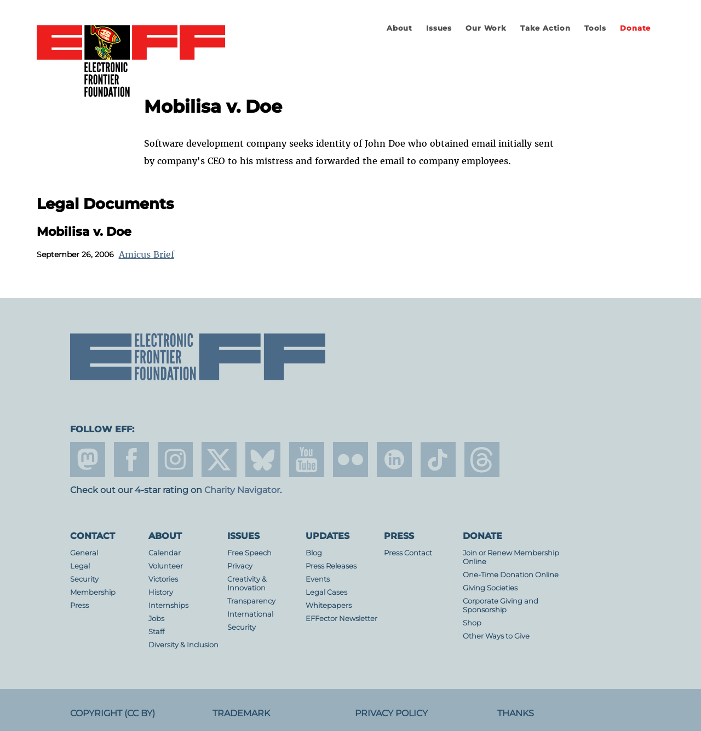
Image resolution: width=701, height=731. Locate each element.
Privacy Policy (391, 713)
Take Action (545, 28)
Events (318, 579)
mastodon (87, 459)
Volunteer (165, 566)
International (250, 614)
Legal (80, 566)
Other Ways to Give (496, 636)
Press (79, 605)
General (84, 553)
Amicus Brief (146, 254)
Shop (472, 623)
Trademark (241, 713)
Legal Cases (326, 592)
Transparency (251, 601)
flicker (350, 459)
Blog (314, 553)
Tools (595, 28)
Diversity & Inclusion (183, 645)
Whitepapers (329, 605)
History (160, 592)
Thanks (515, 713)
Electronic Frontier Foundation (131, 61)
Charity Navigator (242, 490)
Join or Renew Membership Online (511, 557)
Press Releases (331, 566)
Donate (635, 28)
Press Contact (408, 553)
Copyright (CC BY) (112, 713)
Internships (168, 605)
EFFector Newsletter (341, 618)
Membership (93, 592)
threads (481, 459)
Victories (163, 579)
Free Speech (249, 553)
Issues (439, 28)
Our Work (486, 28)
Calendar (164, 553)
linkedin (394, 459)
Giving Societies (490, 588)
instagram (175, 459)
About (399, 28)
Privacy (239, 566)
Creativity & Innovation (247, 583)
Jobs (156, 618)
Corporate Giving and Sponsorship (500, 605)
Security (84, 579)
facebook (131, 459)
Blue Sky (262, 459)
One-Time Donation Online (511, 575)
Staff (156, 632)
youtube (306, 459)
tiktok (438, 459)
